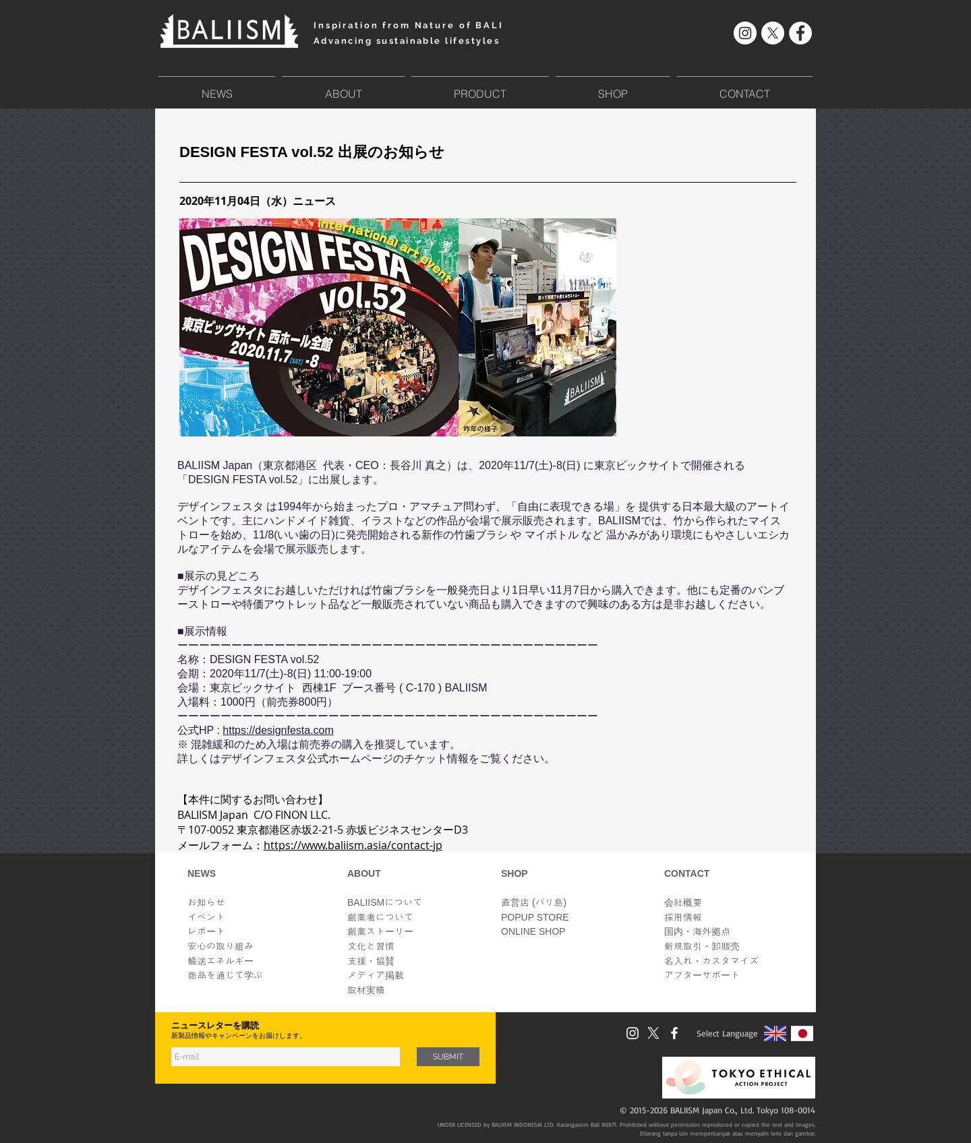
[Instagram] (745, 33)
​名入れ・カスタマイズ (711, 961)
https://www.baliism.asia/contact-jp (353, 845)
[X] (772, 33)
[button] (480, 87)
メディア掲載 (375, 975)
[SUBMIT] (448, 1056)
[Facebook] (800, 33)
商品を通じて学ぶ (225, 975)
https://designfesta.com (278, 730)
